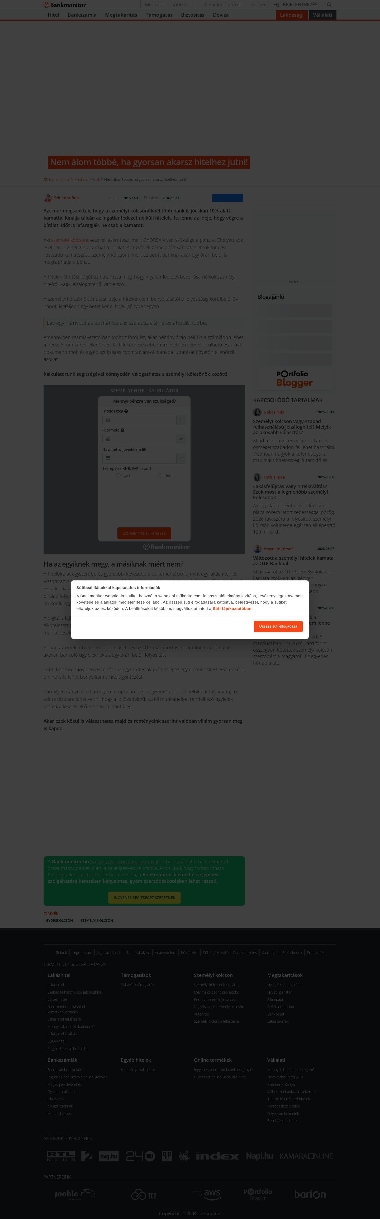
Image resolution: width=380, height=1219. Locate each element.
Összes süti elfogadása (278, 626)
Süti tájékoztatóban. (233, 608)
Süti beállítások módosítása (221, 626)
